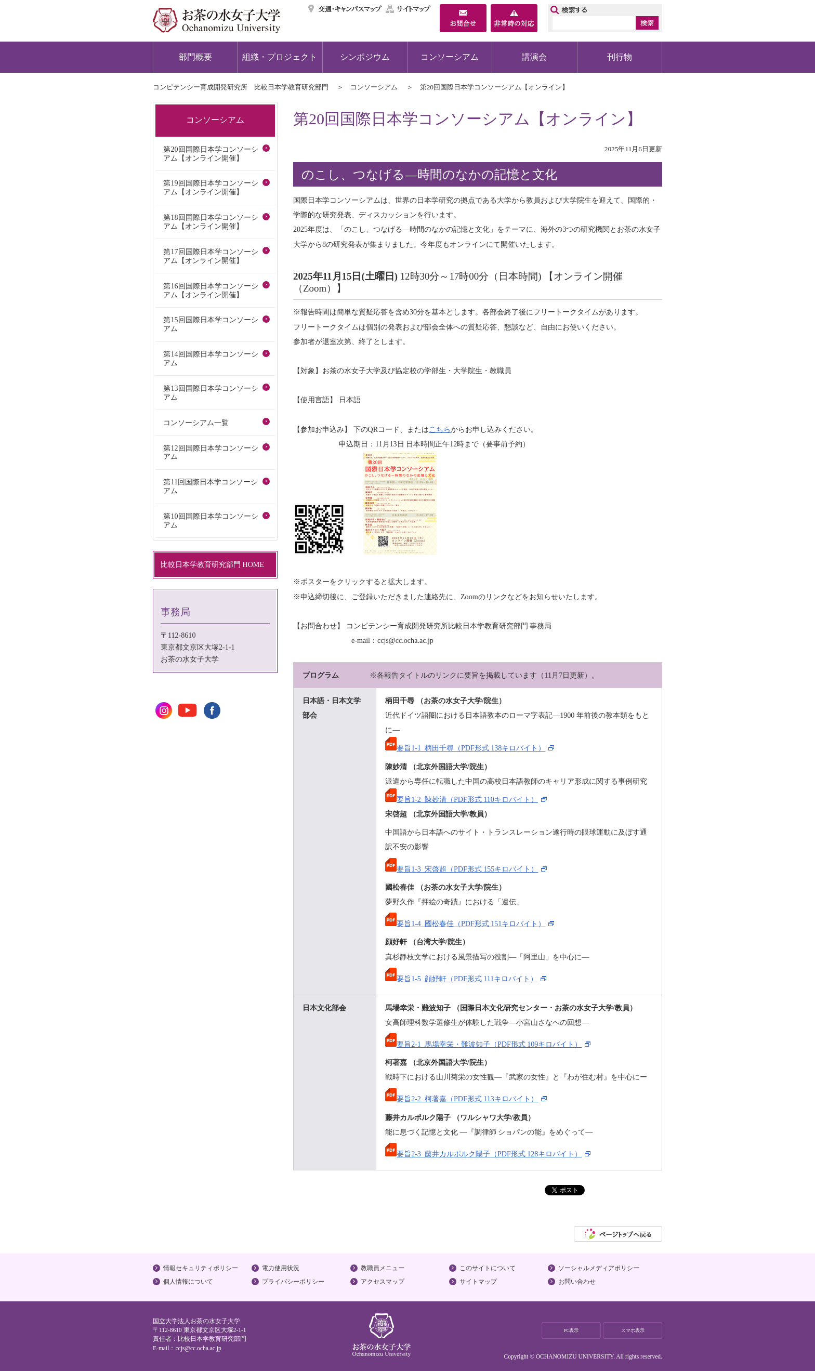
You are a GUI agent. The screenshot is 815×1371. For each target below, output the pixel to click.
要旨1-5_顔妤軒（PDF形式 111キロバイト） (461, 978)
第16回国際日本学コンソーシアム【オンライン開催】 (210, 290)
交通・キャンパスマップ (345, 9)
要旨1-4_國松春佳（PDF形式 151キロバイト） (465, 923)
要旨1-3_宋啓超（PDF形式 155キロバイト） (461, 869)
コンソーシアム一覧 (196, 422)
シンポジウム (365, 57)
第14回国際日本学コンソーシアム (210, 358)
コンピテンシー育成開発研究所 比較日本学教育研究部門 (240, 87)
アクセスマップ (382, 1281)
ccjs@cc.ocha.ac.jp (198, 1348)
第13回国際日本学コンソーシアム (210, 392)
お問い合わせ (577, 1281)
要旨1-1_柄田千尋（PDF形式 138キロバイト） (465, 748)
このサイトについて (487, 1268)
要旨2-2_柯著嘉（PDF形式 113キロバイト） (461, 1099)
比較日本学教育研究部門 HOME (212, 564)
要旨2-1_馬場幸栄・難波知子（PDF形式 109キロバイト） (483, 1044)
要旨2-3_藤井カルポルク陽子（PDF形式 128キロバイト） (483, 1154)
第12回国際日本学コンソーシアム (210, 452)
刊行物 (619, 57)
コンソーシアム (449, 57)
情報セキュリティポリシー (200, 1268)
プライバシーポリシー (293, 1281)
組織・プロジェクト (279, 57)
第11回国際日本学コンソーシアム (210, 486)
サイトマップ (408, 9)
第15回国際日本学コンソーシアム (210, 324)
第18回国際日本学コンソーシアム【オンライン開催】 (210, 221)
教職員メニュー (382, 1268)
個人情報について (188, 1281)
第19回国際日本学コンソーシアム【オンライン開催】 (210, 187)
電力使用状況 (280, 1268)
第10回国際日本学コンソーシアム (210, 520)
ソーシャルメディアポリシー (598, 1268)
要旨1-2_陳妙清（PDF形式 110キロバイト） (461, 799)
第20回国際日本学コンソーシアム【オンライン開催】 (210, 153)
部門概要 (195, 57)
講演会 (534, 57)
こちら (440, 429)
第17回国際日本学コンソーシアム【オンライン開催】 (210, 256)
